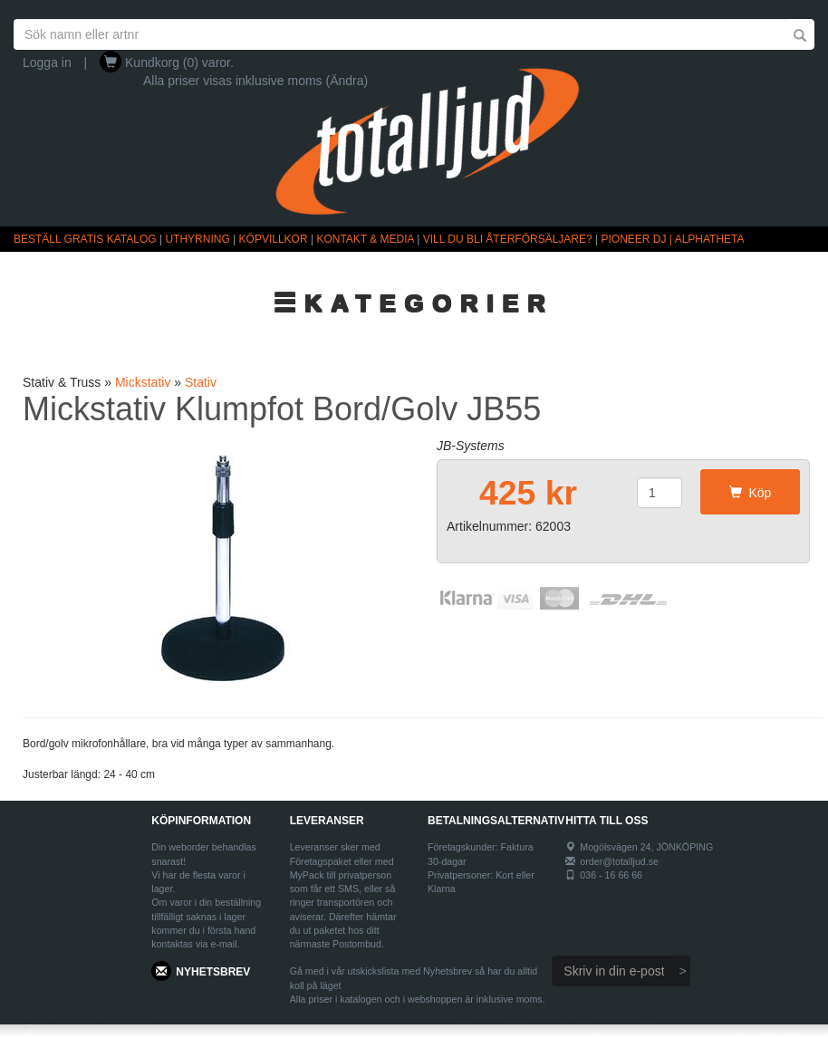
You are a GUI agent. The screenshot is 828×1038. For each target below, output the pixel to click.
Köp (750, 492)
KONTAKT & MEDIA (365, 239)
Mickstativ (142, 382)
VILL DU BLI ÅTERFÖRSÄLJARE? (507, 239)
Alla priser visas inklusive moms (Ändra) (255, 80)
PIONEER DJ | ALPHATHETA (673, 239)
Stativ (201, 382)
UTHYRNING (197, 239)
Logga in (47, 62)
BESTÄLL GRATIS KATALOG (85, 239)
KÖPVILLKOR (273, 239)
